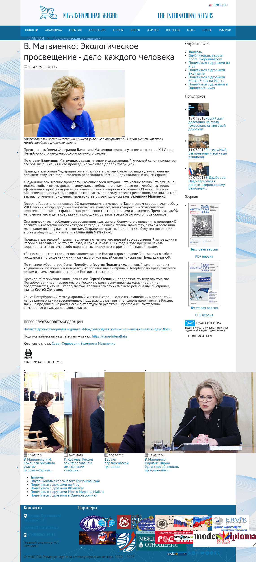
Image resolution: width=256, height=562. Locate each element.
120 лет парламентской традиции (116, 463)
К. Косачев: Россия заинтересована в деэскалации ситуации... (78, 464)
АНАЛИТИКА (53, 30)
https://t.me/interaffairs (110, 336)
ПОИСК (207, 30)
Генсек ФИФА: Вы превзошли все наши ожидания (208, 153)
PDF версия (204, 256)
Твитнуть (195, 52)
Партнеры (87, 508)
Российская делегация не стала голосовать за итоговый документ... (207, 123)
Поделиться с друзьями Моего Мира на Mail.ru (207, 79)
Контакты (33, 508)
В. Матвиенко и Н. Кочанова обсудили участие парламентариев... (39, 464)
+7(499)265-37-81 (41, 534)
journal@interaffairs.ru (41, 527)
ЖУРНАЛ (152, 30)
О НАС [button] (191, 30)
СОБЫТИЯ (75, 30)
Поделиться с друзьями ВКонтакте (207, 72)
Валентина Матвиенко (97, 343)
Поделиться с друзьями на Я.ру (209, 64)
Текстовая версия (204, 249)
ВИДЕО (135, 30)
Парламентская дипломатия (78, 38)
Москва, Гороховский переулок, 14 (42, 517)
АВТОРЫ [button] (118, 30)
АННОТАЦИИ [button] (97, 30)
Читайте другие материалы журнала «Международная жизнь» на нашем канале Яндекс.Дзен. (97, 329)
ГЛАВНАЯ (35, 38)
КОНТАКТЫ (172, 30)
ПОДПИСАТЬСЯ (200, 336)
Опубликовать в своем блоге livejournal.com (206, 57)
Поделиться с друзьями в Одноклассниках (208, 86)
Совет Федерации (66, 343)
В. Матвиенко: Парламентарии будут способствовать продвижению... (161, 464)
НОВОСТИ (31, 30)
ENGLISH (218, 5)
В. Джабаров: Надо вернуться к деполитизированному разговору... (207, 182)
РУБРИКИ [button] (225, 30)
